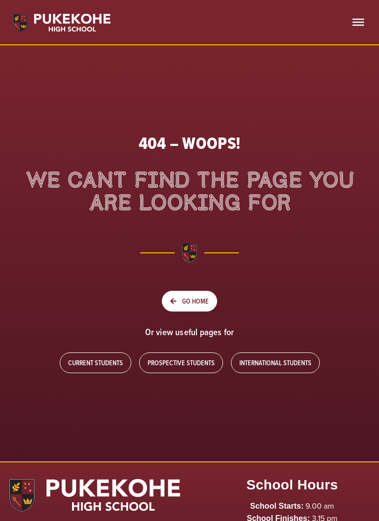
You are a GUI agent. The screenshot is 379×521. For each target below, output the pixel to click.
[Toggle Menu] (358, 22)
